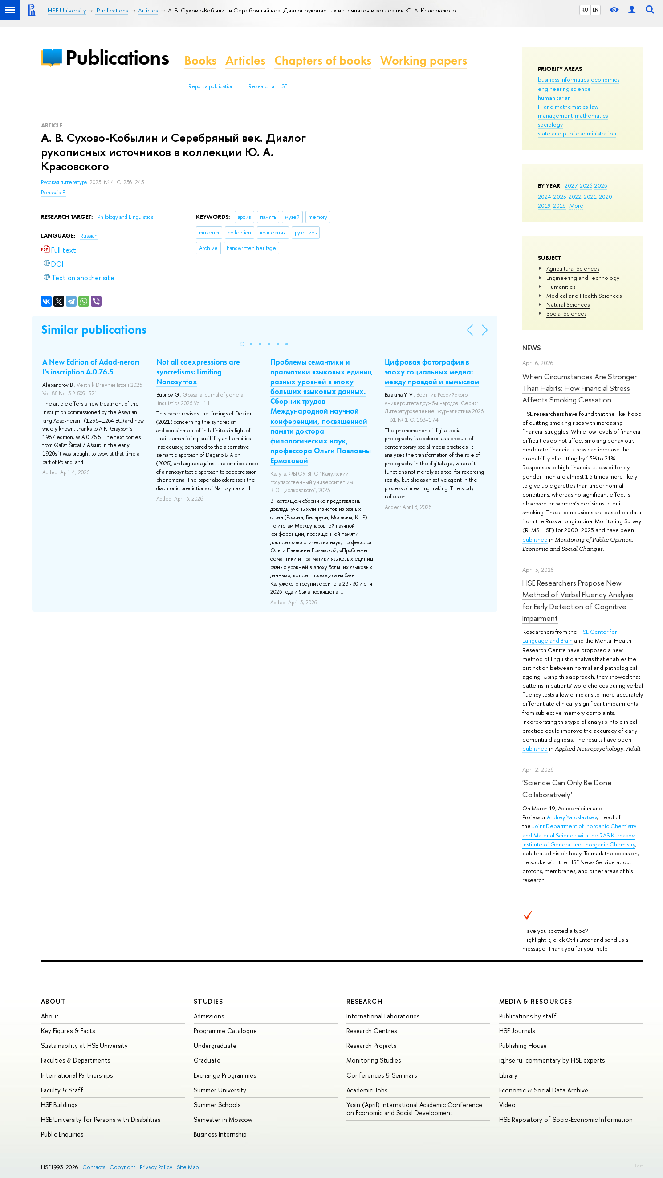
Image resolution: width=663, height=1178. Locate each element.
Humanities (560, 287)
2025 (600, 185)
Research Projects (371, 1045)
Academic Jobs (366, 1090)
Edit (639, 1165)
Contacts (93, 1167)
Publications (117, 57)
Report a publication (211, 86)
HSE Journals (517, 1030)
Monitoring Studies (373, 1060)
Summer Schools (217, 1104)
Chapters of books (322, 60)
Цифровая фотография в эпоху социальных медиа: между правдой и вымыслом (432, 371)
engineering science (564, 89)
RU (585, 10)
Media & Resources (536, 1001)
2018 (559, 205)
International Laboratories (382, 1016)
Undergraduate (215, 1045)
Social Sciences (566, 313)
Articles (245, 60)
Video (507, 1104)
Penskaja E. (53, 192)
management (555, 115)
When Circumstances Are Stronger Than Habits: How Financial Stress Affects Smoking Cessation (579, 388)
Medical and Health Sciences (584, 295)
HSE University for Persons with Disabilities (100, 1119)
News (531, 348)
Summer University (220, 1090)
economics (605, 79)
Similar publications (93, 329)
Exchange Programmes (225, 1075)
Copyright (122, 1167)
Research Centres (371, 1030)
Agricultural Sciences (572, 268)
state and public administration (577, 133)
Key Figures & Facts (68, 1030)
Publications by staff (528, 1016)
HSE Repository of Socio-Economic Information (566, 1119)
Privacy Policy (156, 1167)
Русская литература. (65, 182)
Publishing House (523, 1045)
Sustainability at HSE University (84, 1045)
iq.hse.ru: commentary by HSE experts (552, 1060)
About (53, 1001)
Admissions (209, 1016)
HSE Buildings (59, 1104)
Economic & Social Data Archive (543, 1090)
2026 (586, 185)
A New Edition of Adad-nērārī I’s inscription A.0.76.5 (90, 367)
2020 (605, 197)
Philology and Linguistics (125, 217)
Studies (209, 1001)
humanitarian (554, 98)
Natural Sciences (568, 304)
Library (508, 1075)
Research (364, 1001)
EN (595, 10)
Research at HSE (267, 86)
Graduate (207, 1060)
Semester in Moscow (223, 1119)
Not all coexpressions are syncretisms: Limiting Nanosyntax (198, 371)
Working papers (423, 60)
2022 (575, 197)
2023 (559, 197)
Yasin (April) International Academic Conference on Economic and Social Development (414, 1108)
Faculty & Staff (62, 1090)
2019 (544, 205)
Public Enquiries (62, 1134)
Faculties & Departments (75, 1060)
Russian (89, 235)
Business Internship (220, 1134)
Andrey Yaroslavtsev (572, 817)
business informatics (563, 79)
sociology (550, 124)
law (594, 107)
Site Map (188, 1167)
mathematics (591, 115)
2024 (544, 197)
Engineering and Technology (582, 278)
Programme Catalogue (225, 1030)
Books (200, 60)
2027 (571, 185)
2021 (590, 197)
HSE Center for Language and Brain (569, 636)
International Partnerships (77, 1075)
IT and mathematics (563, 107)
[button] (242, 344)
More (576, 205)
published (535, 539)
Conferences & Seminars (381, 1075)
